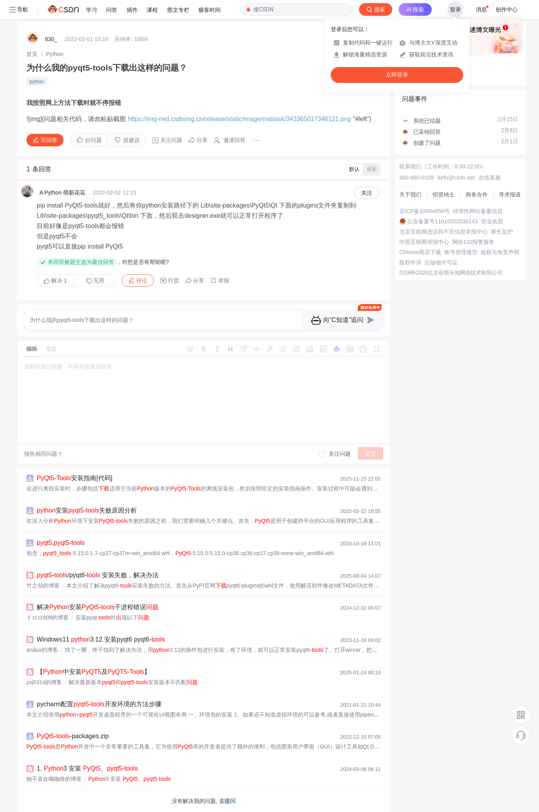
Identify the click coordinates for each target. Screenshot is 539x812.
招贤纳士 (443, 194)
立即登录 (397, 75)
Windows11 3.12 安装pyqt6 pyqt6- (101, 639)
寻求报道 (510, 194)
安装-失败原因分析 (87, 510)
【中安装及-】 (93, 671)
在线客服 (490, 177)
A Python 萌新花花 (62, 192)
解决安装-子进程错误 (98, 607)
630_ (51, 39)
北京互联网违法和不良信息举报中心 (443, 231)
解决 (55, 280)
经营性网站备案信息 (478, 211)
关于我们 (410, 194)
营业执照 (492, 221)
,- (61, 542)
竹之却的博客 (43, 585)
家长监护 (502, 231)
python (37, 81)
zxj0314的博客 (44, 682)
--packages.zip (73, 736)
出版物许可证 (441, 262)
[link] (31, 54)
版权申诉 (410, 262)
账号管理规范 (460, 252)
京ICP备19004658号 (424, 211)
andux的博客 (42, 650)
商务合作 (477, 194)
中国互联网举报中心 (424, 242)
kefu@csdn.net (456, 177)
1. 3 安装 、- (87, 768)
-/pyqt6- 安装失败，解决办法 (98, 575)
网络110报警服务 (473, 242)
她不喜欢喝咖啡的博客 (54, 779)
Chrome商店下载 (420, 252)
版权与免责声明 (500, 252)
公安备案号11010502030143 (442, 221)
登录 (455, 9)
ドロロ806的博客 (47, 617)
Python (55, 54)
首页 (31, 54)
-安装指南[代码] (74, 478)
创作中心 (507, 9)
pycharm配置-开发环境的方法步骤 (99, 704)
